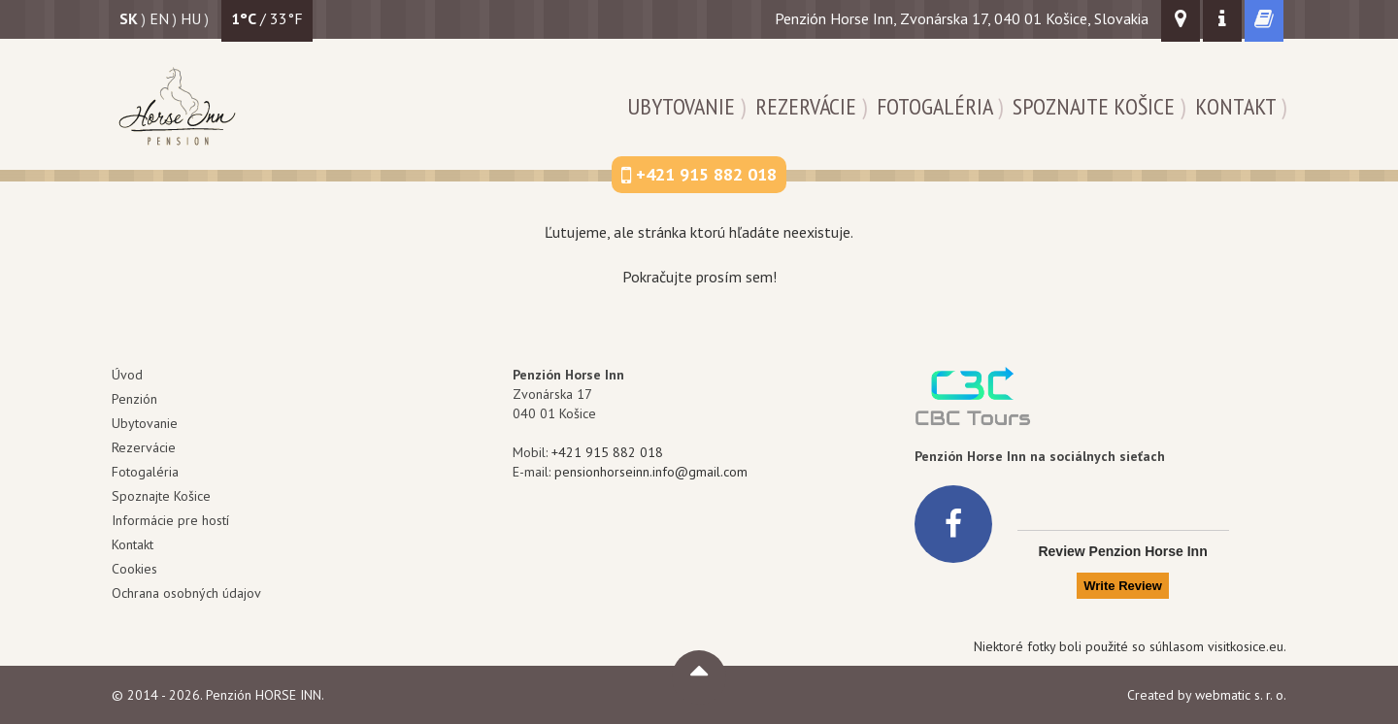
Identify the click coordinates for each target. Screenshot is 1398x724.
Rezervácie (805, 106)
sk (128, 18)
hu (191, 18)
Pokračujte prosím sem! (699, 276)
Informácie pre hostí (170, 520)
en (159, 18)
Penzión (134, 399)
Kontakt (1235, 106)
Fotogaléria (934, 106)
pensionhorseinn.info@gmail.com (651, 471)
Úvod (127, 374)
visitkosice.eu (1245, 646)
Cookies (134, 568)
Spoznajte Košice (1094, 106)
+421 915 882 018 (607, 452)
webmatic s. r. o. (1240, 695)
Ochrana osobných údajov (186, 593)
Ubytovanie (681, 106)
